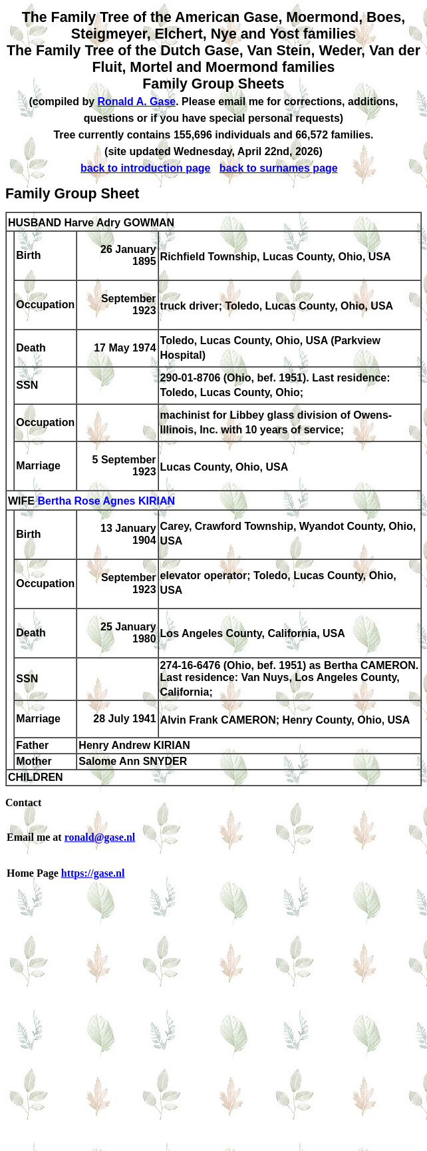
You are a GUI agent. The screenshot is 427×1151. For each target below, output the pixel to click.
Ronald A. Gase (137, 101)
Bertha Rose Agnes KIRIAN (106, 501)
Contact (23, 802)
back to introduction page (145, 168)
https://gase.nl (93, 873)
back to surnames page (278, 168)
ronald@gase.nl (100, 837)
